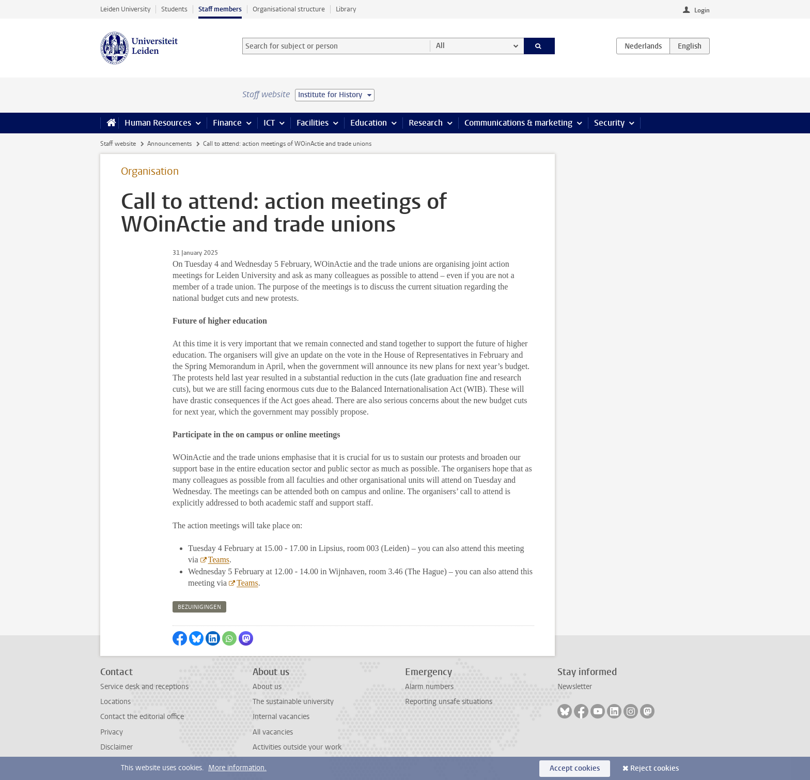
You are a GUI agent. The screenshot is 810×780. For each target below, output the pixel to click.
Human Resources (157, 122)
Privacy (111, 732)
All (440, 46)
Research (426, 122)
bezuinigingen (199, 607)
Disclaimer (116, 747)
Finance (227, 122)
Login (702, 10)
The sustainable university (293, 702)
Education (368, 122)
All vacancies (273, 732)
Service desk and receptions (144, 687)
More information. (237, 768)
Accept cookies (575, 768)
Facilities (313, 122)
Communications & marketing (518, 122)
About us (267, 687)
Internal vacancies (281, 717)
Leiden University (125, 9)
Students (174, 9)
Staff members (220, 9)
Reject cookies (654, 768)
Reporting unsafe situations (448, 702)
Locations (115, 702)
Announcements (169, 144)
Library (346, 9)
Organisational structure (289, 9)
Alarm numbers (429, 687)
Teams (218, 559)
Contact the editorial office (142, 717)
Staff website (118, 144)
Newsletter (574, 687)
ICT (269, 122)
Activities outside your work (297, 747)
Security (609, 122)
